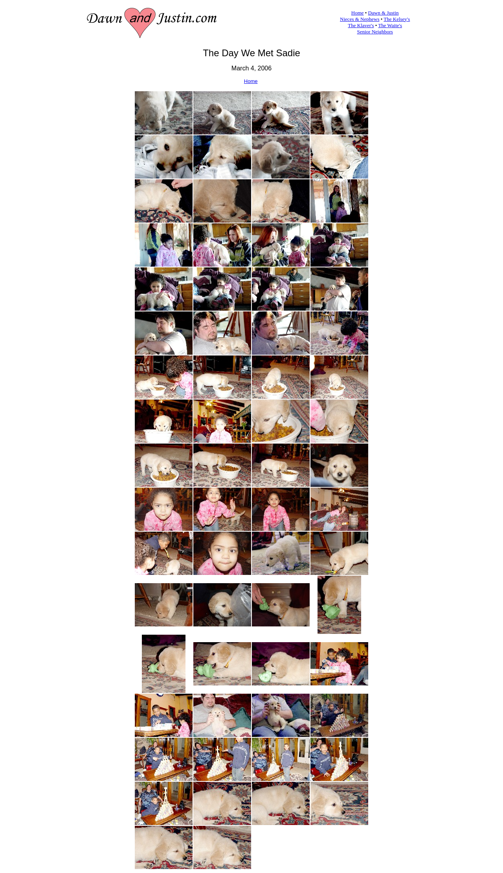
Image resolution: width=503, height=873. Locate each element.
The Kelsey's (397, 19)
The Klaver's (361, 25)
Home (357, 13)
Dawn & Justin (383, 13)
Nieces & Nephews (359, 19)
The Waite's (390, 25)
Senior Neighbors (375, 32)
